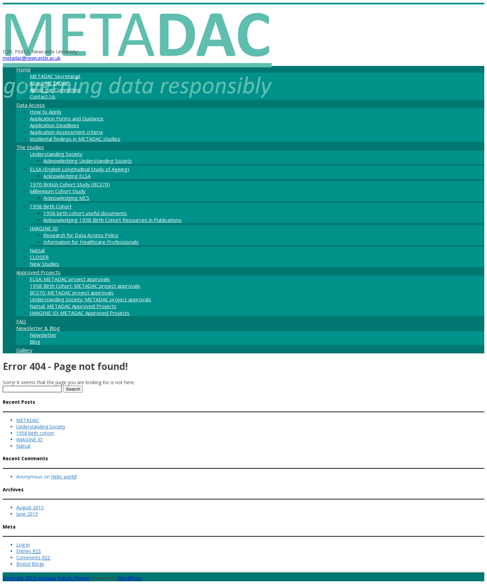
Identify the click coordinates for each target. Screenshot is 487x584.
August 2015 (30, 507)
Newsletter (43, 334)
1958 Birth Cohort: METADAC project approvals (85, 285)
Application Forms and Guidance (66, 118)
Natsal (37, 250)
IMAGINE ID (44, 228)
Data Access (30, 104)
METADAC (27, 420)
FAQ (21, 321)
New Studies (44, 263)
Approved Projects (38, 272)
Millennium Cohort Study (58, 191)
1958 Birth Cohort (51, 206)
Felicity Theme (74, 578)
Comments (33, 557)
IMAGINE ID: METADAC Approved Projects (80, 312)
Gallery (24, 350)
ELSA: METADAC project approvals (70, 279)
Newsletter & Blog (38, 328)
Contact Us (42, 96)
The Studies (30, 147)
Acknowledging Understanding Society (87, 160)
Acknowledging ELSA (67, 175)
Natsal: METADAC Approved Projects (73, 306)
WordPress (129, 578)
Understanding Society (56, 153)
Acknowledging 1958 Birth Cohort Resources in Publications (112, 219)
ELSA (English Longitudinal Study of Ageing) (79, 169)
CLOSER (39, 257)
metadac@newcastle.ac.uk (32, 58)
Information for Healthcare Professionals (91, 241)
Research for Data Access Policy (80, 235)
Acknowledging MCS (66, 197)
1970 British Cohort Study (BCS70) (70, 184)
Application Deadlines (54, 125)
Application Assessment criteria (66, 132)
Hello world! (64, 476)
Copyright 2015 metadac (29, 578)
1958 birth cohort (35, 433)
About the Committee (55, 89)
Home (23, 69)
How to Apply (46, 111)
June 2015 (27, 514)
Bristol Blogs (30, 564)
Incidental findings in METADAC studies (75, 138)
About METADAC (49, 82)
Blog (35, 341)
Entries (28, 551)
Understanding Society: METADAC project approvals (90, 299)
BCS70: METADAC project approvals (72, 292)
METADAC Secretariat (55, 76)
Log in (23, 544)
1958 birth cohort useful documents (85, 213)
